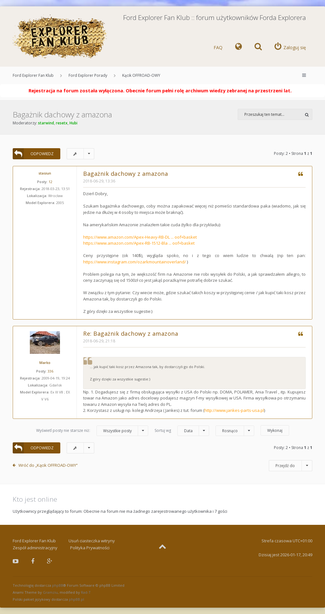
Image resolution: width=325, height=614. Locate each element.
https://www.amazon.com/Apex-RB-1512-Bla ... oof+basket (139, 243)
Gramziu (50, 592)
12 (50, 181)
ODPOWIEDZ (33, 153)
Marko (44, 362)
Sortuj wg (182, 431)
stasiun (44, 173)
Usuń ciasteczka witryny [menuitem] (92, 541)
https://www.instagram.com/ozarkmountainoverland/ (134, 262)
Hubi (73, 123)
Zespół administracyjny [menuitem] (35, 548)
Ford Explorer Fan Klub (33, 75)
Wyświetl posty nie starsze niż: (92, 431)
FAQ (218, 47)
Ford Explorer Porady (88, 75)
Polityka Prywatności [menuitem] (89, 548)
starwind (46, 123)
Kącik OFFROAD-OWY (141, 75)
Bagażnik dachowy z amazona (62, 114)
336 (50, 371)
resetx (62, 123)
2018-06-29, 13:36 (99, 181)
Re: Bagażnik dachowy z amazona (130, 333)
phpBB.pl (76, 599)
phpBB (57, 585)
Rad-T (86, 592)
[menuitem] (238, 48)
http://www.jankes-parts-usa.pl (234, 410)
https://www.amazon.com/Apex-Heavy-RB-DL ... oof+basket (140, 237)
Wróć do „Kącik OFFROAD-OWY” (48, 465)
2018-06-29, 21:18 (99, 341)
